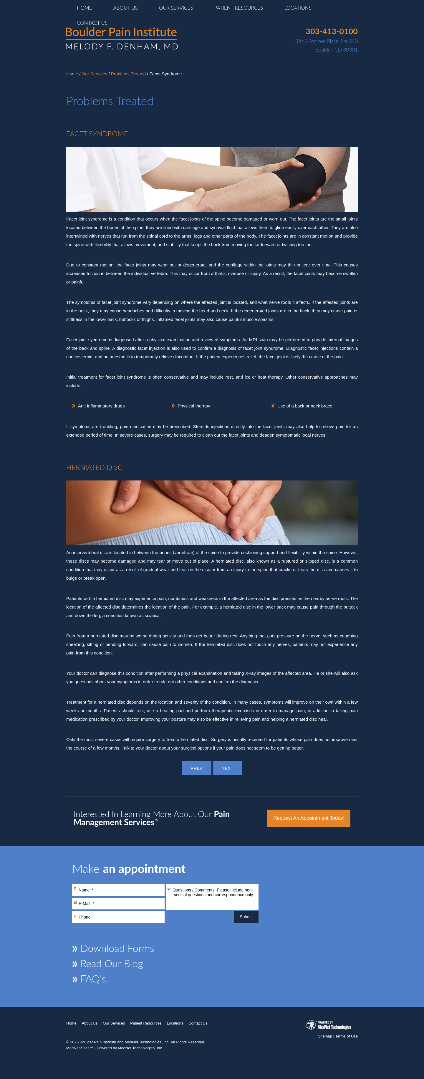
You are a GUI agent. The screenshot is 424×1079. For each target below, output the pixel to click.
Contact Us (92, 23)
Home (84, 8)
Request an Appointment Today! (308, 818)
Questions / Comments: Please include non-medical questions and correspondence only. (212, 897)
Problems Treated (128, 73)
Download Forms (117, 948)
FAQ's (93, 978)
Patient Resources (238, 8)
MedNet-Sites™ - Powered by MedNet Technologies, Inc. (114, 1048)
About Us (125, 8)
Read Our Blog (111, 963)
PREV (197, 768)
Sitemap (325, 1036)
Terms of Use (346, 1036)
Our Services (176, 8)
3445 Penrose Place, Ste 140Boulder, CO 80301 (326, 40)
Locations (297, 8)
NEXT (227, 768)
